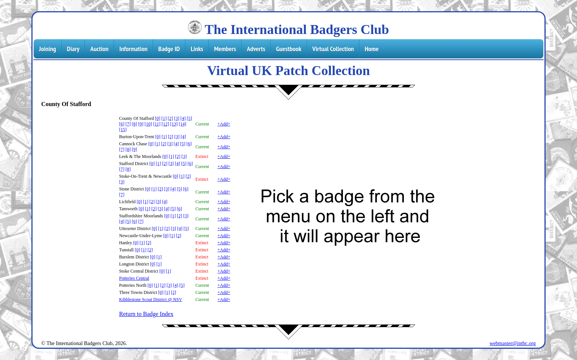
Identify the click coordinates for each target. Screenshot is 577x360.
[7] (128, 124)
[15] (122, 129)
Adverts (256, 48)
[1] (164, 118)
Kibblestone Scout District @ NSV (150, 299)
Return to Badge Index (146, 314)
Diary (73, 48)
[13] (174, 124)
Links (197, 48)
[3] (176, 118)
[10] (148, 124)
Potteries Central (134, 278)
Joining (47, 48)
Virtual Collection (333, 48)
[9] (140, 124)
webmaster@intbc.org (512, 343)
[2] (170, 118)
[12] (165, 124)
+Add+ (223, 124)
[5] (189, 118)
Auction (99, 48)
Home (371, 48)
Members (225, 48)
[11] (156, 124)
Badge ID (169, 48)
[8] (134, 124)
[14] (182, 124)
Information (133, 48)
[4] (183, 118)
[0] (157, 118)
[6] (121, 124)
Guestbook (288, 48)
